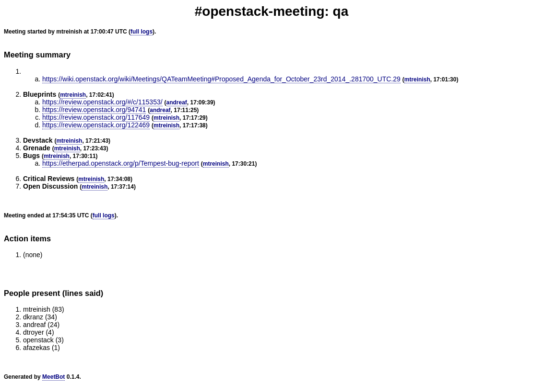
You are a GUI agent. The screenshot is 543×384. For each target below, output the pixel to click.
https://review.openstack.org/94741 (94, 109)
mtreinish (417, 79)
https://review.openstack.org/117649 (96, 117)
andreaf (176, 102)
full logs (141, 31)
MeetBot (53, 376)
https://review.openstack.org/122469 (96, 125)
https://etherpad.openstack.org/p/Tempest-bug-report (120, 163)
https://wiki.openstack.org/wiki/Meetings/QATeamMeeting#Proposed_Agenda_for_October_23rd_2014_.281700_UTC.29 (221, 79)
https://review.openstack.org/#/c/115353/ (102, 102)
